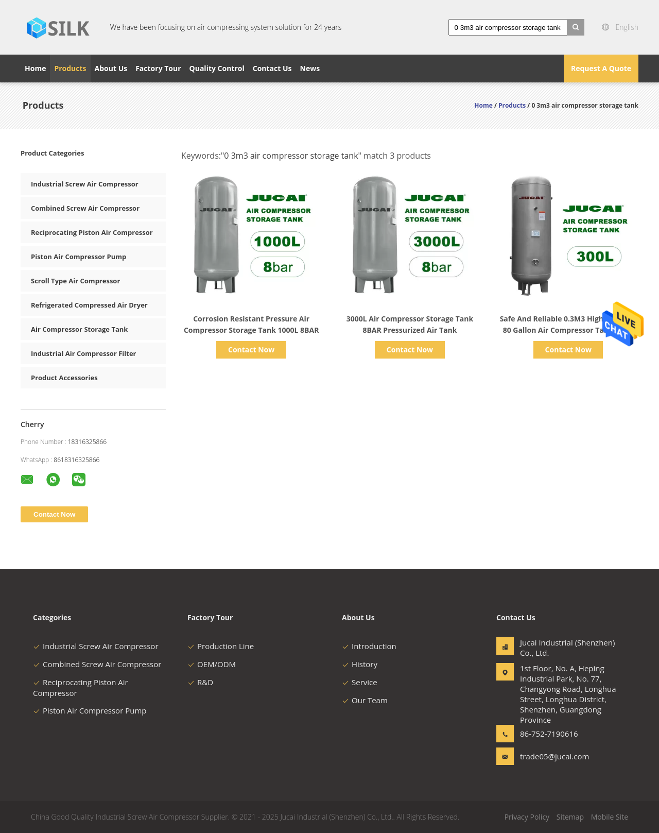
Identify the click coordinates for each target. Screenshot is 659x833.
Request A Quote (601, 68)
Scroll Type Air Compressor (75, 280)
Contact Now (251, 349)
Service (359, 682)
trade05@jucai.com (552, 756)
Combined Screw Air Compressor (85, 208)
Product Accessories (64, 377)
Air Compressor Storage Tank (79, 329)
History (359, 664)
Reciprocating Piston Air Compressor (92, 232)
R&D (200, 682)
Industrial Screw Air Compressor (84, 184)
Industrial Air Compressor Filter (83, 353)
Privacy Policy (527, 817)
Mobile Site (609, 817)
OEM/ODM (211, 664)
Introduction (369, 646)
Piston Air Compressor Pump (78, 256)
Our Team (365, 700)
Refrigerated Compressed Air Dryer (89, 305)
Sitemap (570, 817)
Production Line (220, 646)
